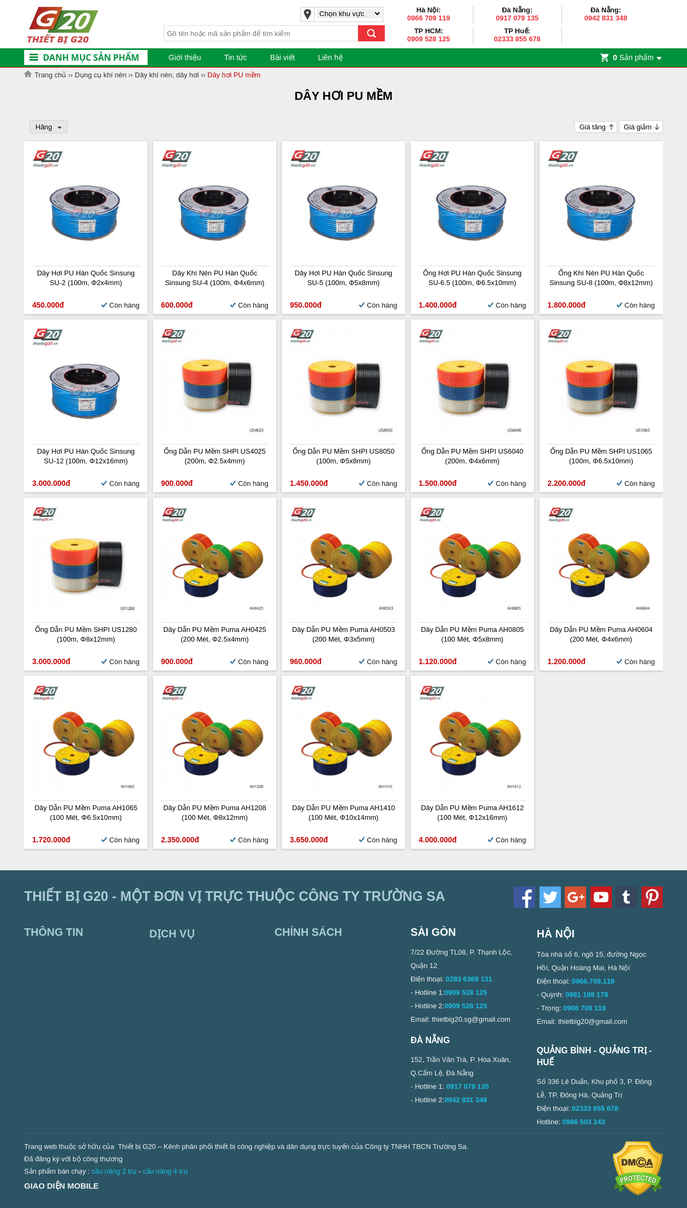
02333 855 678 (517, 39)
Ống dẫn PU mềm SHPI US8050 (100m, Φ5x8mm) (343, 456)
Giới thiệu (185, 57)
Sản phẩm (633, 57)
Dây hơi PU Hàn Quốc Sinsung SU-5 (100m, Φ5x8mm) (343, 278)
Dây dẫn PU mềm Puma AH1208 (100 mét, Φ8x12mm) (214, 812)
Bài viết (282, 57)
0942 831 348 (605, 18)
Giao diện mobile (61, 1185)
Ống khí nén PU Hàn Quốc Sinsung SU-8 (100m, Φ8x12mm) (601, 278)
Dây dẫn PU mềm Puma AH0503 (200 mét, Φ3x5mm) (343, 634)
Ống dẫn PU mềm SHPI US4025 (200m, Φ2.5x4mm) (215, 456)
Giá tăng (592, 127)
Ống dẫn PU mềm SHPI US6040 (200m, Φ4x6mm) (472, 456)
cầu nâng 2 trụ (114, 1171)
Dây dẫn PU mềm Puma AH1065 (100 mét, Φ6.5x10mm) (85, 812)
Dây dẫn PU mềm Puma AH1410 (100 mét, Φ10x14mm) (343, 812)
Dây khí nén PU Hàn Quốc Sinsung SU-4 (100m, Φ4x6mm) (214, 278)
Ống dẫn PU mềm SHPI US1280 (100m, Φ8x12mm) (86, 634)
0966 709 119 (428, 18)
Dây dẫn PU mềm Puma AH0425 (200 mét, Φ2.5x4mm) (214, 634)
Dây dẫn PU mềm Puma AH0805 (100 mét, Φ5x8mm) (472, 634)
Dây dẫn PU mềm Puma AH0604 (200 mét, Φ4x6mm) (601, 634)
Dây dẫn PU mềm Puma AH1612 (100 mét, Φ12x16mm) (472, 812)
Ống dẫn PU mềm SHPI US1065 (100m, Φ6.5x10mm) (601, 456)
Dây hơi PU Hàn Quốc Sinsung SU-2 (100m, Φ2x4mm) (86, 278)
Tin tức (235, 57)
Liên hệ (330, 57)
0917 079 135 (517, 18)
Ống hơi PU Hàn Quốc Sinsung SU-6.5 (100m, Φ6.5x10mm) (472, 278)
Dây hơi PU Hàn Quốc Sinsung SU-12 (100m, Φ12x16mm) (86, 456)
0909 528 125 (428, 39)
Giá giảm (638, 127)
